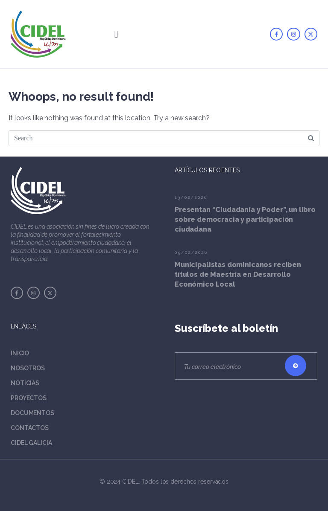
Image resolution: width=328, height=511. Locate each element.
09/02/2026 (191, 252)
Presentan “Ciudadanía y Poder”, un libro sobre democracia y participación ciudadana (245, 219)
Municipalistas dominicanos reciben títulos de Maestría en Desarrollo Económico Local (238, 274)
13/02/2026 (191, 197)
